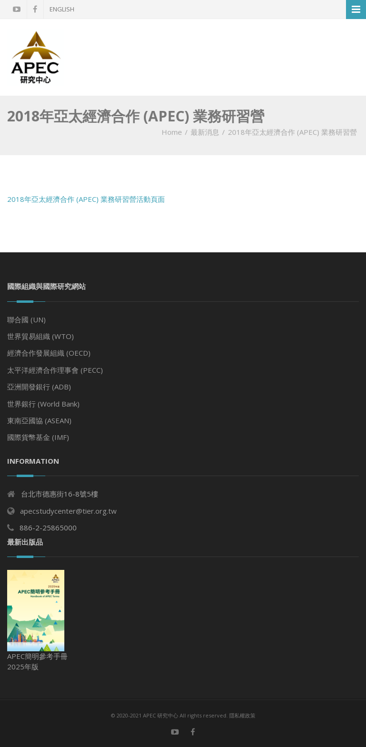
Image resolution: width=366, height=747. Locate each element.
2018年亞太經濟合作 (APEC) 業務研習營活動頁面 (86, 199)
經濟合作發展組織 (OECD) (49, 353)
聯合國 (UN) (26, 319)
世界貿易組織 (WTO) (40, 336)
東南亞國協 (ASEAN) (39, 420)
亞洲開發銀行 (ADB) (39, 386)
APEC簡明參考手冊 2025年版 (37, 620)
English (62, 9)
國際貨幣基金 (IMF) (38, 437)
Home (172, 132)
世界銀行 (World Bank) (43, 403)
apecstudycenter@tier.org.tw (68, 511)
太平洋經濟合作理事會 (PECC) (55, 370)
